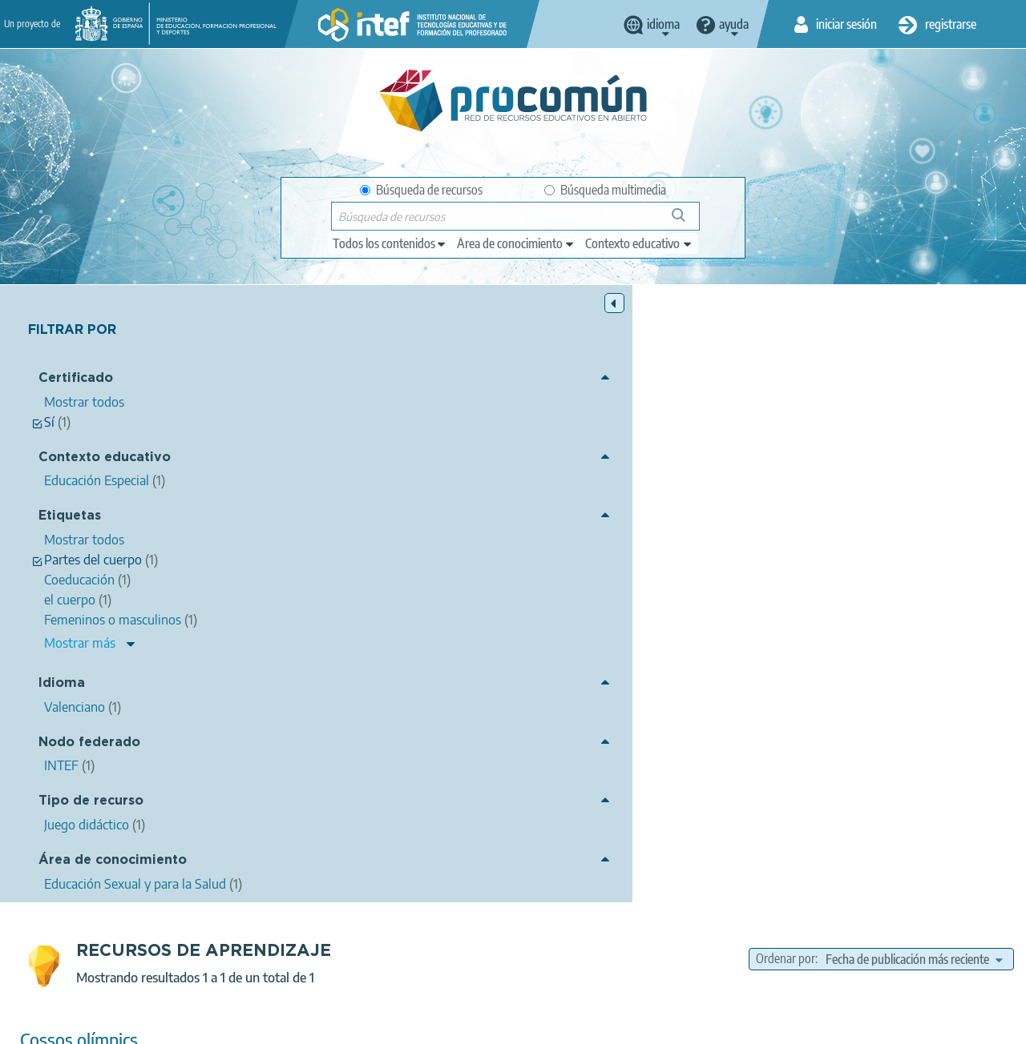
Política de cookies (400, 1025)
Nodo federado (89, 744)
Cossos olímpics (335, 422)
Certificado (75, 381)
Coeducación (523, 559)
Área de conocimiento (112, 862)
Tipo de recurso (90, 803)
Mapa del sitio (587, 1025)
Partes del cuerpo (737, 559)
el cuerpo (591, 559)
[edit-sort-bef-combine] (914, 341)
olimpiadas (820, 559)
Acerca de (107, 1025)
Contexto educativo (104, 459)
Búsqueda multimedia (605, 190)
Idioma (61, 686)
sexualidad (654, 559)
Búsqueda (687, 221)
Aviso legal (180, 1025)
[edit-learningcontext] (639, 243)
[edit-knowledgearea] (516, 243)
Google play (557, 961)
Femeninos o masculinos (921, 559)
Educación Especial (638, 604)
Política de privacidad (281, 1025)
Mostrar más (79, 644)
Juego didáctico (607, 627)
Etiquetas (69, 518)
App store (419, 961)
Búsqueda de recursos (421, 190)
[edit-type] (390, 243)
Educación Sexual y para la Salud (684, 582)
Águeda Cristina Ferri (462, 443)
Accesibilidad (499, 1025)
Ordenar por (785, 342)
